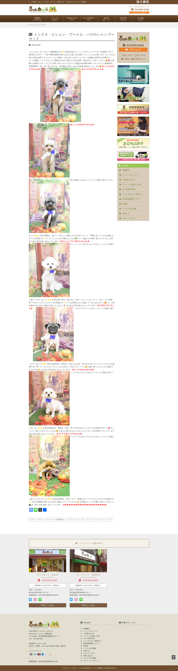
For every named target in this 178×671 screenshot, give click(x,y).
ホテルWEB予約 (128, 189)
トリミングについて (130, 175)
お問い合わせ (133, 49)
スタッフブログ (36, 519)
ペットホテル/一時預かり (132, 194)
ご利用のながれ (71, 19)
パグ (82, 519)
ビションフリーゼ (94, 519)
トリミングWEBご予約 (131, 185)
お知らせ (125, 213)
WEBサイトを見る (47, 605)
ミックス (108, 519)
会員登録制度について (131, 199)
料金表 (106, 19)
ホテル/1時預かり (89, 19)
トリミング (55, 19)
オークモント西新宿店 (55, 519)
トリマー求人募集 (129, 209)
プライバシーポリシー (91, 660)
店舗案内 (37, 19)
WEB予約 (123, 19)
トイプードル (72, 519)
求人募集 (140, 19)
